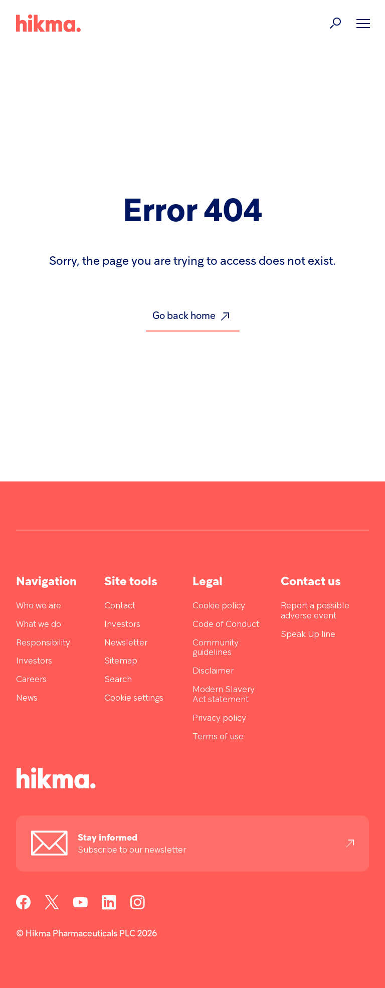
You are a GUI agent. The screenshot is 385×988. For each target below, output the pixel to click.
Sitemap (120, 661)
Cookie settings (133, 698)
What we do (38, 624)
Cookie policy (218, 606)
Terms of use (218, 737)
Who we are (38, 606)
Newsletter (125, 643)
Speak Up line (308, 634)
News (27, 698)
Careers (31, 680)
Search (118, 680)
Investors (34, 661)
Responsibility (43, 643)
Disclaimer (213, 671)
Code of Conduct (225, 624)
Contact (119, 606)
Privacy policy (219, 718)
